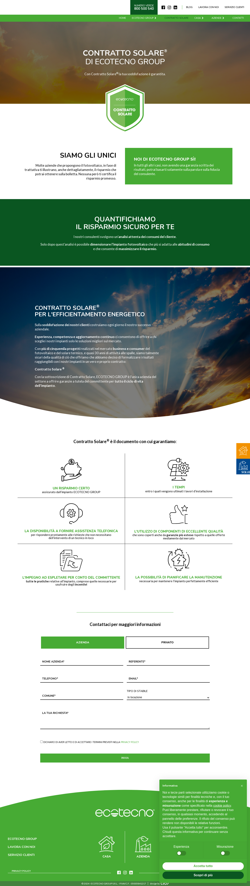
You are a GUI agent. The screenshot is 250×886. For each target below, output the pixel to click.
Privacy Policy (130, 742)
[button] (242, 786)
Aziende (218, 18)
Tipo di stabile (137, 691)
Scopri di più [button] (203, 875)
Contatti (238, 18)
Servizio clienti (234, 7)
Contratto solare (177, 18)
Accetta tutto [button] (203, 866)
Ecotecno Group (144, 18)
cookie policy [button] (222, 805)
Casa (199, 18)
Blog (189, 7)
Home (122, 18)
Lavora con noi (208, 7)
